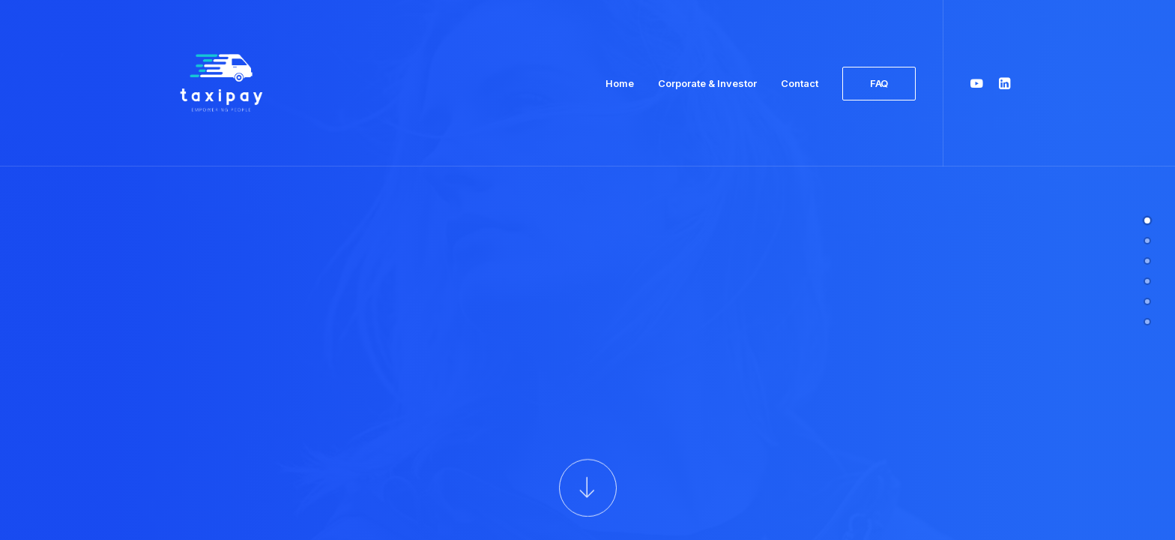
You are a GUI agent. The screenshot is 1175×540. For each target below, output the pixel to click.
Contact (799, 83)
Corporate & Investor (707, 83)
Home (619, 83)
